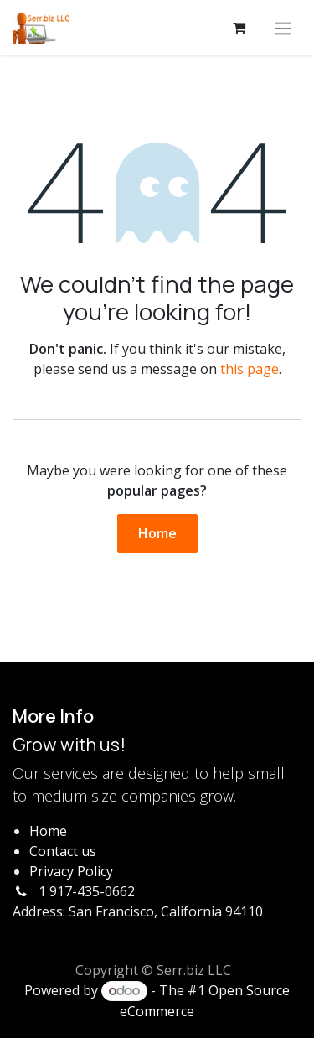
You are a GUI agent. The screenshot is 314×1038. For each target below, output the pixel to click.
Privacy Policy (71, 871)
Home (157, 533)
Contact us (62, 851)
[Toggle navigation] (283, 27)
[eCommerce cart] (238, 27)
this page (249, 369)
